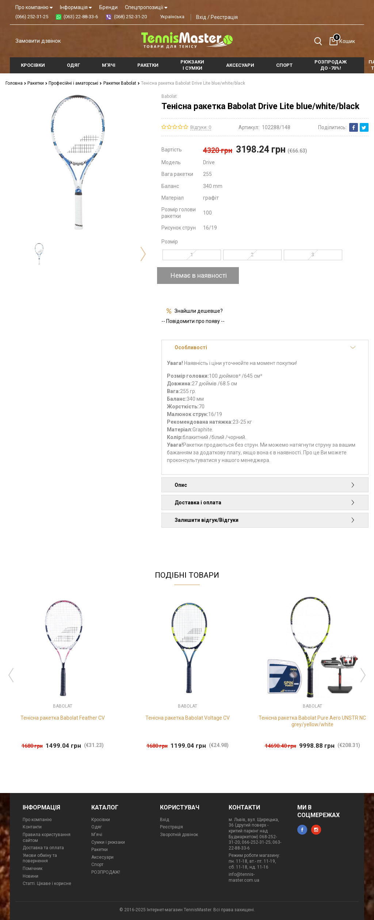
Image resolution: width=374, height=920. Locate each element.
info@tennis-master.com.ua (244, 877)
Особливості (265, 347)
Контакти (32, 826)
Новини (30, 876)
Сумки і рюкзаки (108, 842)
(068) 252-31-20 (130, 16)
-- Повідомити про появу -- (193, 321)
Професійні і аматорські (75, 83)
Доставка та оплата (43, 847)
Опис (265, 485)
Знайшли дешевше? (199, 311)
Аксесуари (102, 857)
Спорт (97, 864)
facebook (302, 830)
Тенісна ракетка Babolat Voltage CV (187, 718)
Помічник (32, 868)
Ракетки (37, 83)
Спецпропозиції (146, 7)
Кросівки (100, 819)
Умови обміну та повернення (40, 858)
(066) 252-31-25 (31, 16)
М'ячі (96, 834)
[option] (39, 253)
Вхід (201, 17)
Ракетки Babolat (121, 83)
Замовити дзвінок (38, 41)
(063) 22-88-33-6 (81, 16)
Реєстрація (224, 17)
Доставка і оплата (265, 502)
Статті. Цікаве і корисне (47, 883)
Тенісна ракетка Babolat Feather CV (62, 718)
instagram (316, 830)
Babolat (169, 96)
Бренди (108, 7)
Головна (15, 83)
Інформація (76, 7)
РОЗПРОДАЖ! (105, 872)
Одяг (96, 826)
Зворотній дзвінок (179, 834)
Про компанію (34, 7)
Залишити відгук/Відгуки (265, 520)
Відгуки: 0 (200, 127)
